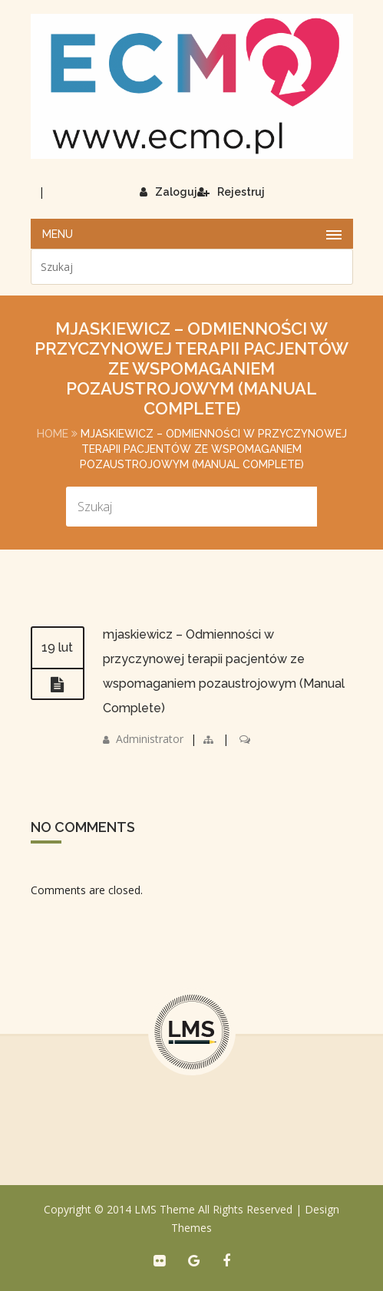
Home (52, 434)
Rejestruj (231, 192)
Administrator (149, 738)
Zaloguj (168, 192)
